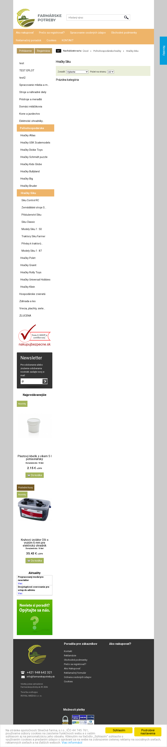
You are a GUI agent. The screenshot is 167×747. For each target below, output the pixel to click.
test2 (22, 77)
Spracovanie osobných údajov (88, 32)
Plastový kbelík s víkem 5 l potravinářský (35, 458)
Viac (20, 583)
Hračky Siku (28, 193)
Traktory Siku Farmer (33, 236)
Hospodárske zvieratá (32, 294)
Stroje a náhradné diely (32, 92)
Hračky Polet (27, 258)
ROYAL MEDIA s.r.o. (31, 695)
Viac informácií (72, 742)
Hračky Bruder (28, 185)
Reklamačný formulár (75, 672)
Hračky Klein (27, 286)
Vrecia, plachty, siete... (32, 308)
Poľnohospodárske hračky (107, 51)
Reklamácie (70, 655)
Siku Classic (28, 221)
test (21, 63)
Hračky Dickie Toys (31, 149)
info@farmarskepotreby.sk (41, 676)
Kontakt (68, 651)
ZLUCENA (25, 315)
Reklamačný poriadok (28, 40)
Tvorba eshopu (29, 692)
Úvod (85, 51)
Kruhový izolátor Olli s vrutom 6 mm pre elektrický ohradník (34, 542)
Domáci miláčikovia (30, 106)
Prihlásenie (18, 3)
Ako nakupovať (25, 32)
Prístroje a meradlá (30, 99)
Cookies (51, 40)
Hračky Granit (28, 265)
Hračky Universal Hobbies (35, 279)
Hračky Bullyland (30, 171)
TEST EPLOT (26, 70)
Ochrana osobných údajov (77, 677)
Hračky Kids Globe (31, 164)
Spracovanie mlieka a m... (34, 85)
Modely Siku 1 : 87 (32, 250)
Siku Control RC (30, 200)
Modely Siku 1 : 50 (32, 229)
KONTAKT (68, 40)
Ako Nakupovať (72, 668)
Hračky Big (26, 178)
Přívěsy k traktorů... (32, 243)
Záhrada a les (27, 301)
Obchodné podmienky (124, 32)
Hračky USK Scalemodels (35, 142)
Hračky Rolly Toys (30, 272)
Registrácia (32, 3)
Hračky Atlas (27, 135)
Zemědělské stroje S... (34, 207)
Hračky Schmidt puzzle (34, 157)
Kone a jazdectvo (29, 113)
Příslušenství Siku (31, 214)
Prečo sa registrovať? (52, 32)
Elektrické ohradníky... (31, 121)
